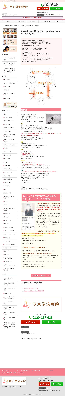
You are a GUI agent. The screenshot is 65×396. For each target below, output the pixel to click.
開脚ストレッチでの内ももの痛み (9, 135)
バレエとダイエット (9, 227)
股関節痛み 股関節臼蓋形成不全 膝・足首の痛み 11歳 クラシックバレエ (9, 325)
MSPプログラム (8, 258)
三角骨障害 (7, 175)
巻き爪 (6, 205)
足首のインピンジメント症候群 (9, 197)
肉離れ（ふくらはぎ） (9, 144)
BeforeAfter (7, 98)
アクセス (57, 21)
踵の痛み (7, 217)
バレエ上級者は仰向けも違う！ (9, 313)
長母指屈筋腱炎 (8, 179)
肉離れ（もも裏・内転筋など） (9, 140)
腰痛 (5, 114)
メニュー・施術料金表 (44, 21)
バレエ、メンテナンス (9, 234)
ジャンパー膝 (7, 151)
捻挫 (5, 189)
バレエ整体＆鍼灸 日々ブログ (9, 278)
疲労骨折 (6, 254)
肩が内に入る (7, 220)
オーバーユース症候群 (9, 244)
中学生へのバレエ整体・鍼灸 (9, 269)
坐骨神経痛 (9, 25)
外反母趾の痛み (8, 201)
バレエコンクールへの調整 (9, 289)
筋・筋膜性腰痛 (8, 117)
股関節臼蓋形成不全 (9, 127)
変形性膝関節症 (8, 169)
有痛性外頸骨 (7, 193)
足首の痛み (7, 186)
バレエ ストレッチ (9, 230)
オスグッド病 (7, 155)
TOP (8, 21)
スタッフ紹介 (20, 21)
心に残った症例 (8, 293)
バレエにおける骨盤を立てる (9, 284)
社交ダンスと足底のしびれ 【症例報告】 (34, 291)
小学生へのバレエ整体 (9, 265)
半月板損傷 (7, 158)
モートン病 (7, 241)
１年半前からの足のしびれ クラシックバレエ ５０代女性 (9, 70)
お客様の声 (32, 21)
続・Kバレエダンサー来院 (9, 302)
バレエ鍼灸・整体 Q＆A (9, 94)
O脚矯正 (6, 223)
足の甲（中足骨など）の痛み (9, 209)
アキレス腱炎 (7, 182)
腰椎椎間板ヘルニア (9, 120)
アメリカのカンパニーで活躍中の (9, 308)
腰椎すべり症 (7, 247)
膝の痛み (6, 148)
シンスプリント (8, 172)
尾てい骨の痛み (8, 261)
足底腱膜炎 (7, 213)
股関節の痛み (7, 131)
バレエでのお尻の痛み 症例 (31, 288)
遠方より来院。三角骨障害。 (9, 318)
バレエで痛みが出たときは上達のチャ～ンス (9, 297)
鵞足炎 (6, 162)
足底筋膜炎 (7, 237)
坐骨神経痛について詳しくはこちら (41, 275)
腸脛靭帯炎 (7, 165)
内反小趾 (6, 251)
